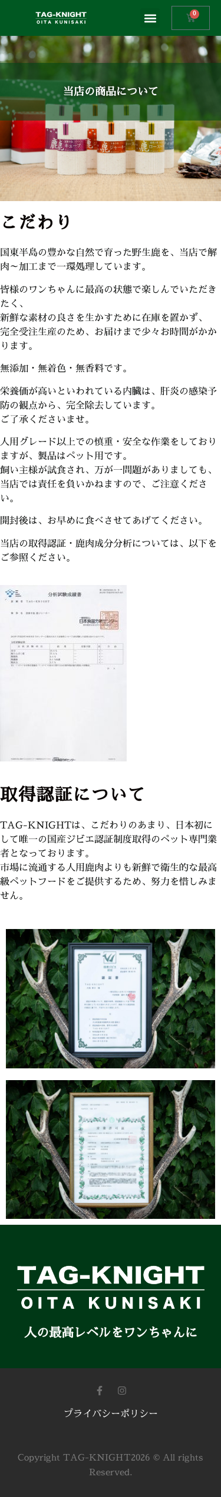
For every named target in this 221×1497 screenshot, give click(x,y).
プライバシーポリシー (111, 1414)
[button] (150, 18)
